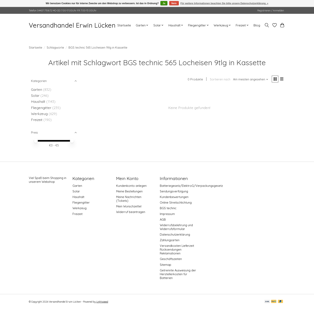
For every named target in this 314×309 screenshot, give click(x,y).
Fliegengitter (41, 107)
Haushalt (38, 101)
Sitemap (165, 265)
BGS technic (168, 208)
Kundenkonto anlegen (131, 186)
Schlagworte (55, 47)
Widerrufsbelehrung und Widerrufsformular (176, 227)
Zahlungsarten (169, 240)
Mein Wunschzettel (128, 206)
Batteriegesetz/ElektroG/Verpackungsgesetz (191, 186)
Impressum (167, 214)
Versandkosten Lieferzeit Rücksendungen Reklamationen (177, 249)
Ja (164, 3)
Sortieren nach (219, 79)
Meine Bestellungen (129, 191)
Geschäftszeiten (171, 259)
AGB (163, 219)
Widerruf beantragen (130, 212)
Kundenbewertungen (174, 197)
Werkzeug (39, 113)
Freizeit (36, 119)
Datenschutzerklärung (175, 234)
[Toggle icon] (267, 25)
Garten (36, 89)
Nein (174, 3)
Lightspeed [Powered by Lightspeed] (102, 301)
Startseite (124, 25)
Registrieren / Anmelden (270, 10)
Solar (35, 95)
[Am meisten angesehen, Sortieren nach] (250, 79)
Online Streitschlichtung (176, 202)
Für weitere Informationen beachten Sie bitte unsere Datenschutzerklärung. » (224, 3)
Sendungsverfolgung (174, 191)
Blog (257, 25)
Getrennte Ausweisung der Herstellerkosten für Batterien (178, 274)
